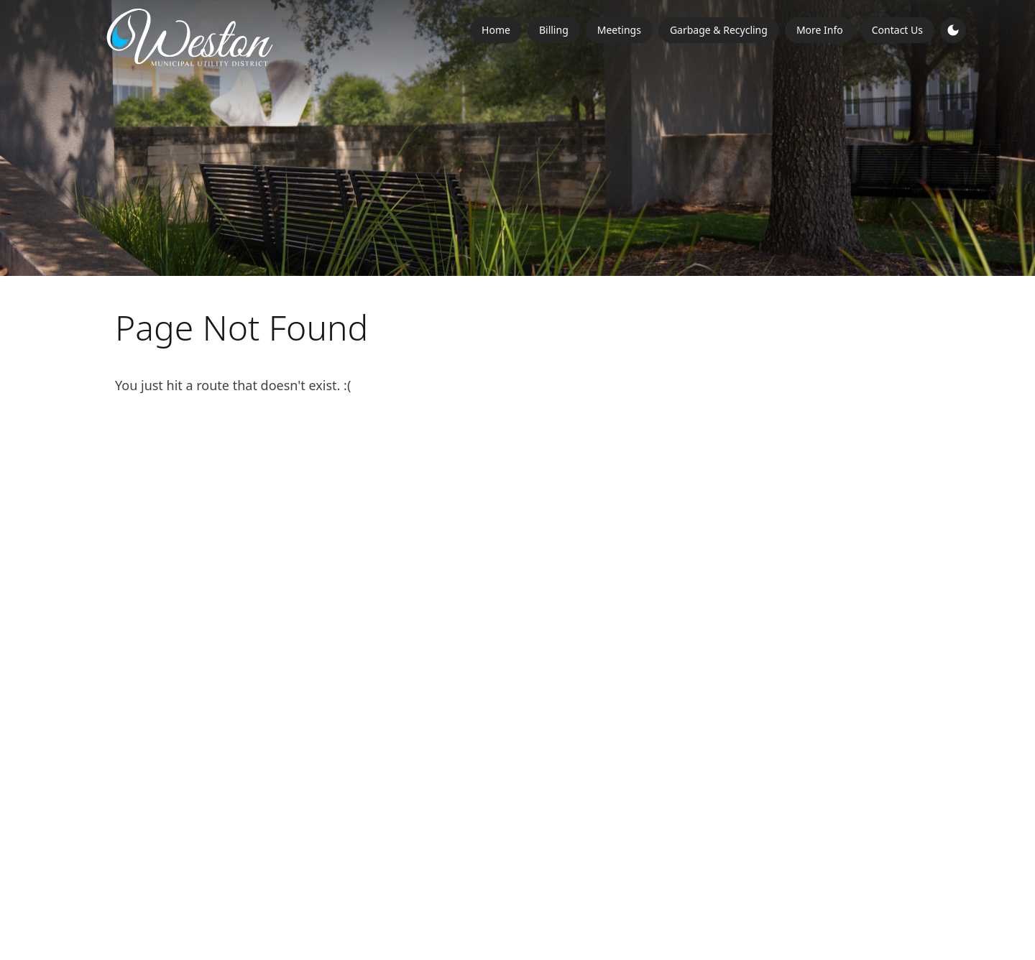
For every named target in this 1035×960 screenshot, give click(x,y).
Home (496, 30)
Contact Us (897, 30)
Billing (554, 30)
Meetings (619, 30)
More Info (819, 30)
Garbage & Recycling (719, 30)
